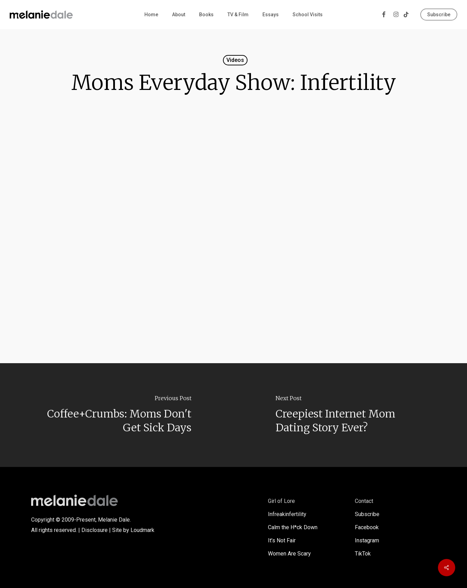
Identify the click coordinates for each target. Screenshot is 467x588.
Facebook (367, 527)
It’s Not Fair (282, 540)
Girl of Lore (281, 501)
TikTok (363, 553)
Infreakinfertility (287, 514)
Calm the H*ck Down (292, 527)
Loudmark (142, 530)
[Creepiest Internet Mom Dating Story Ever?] (350, 415)
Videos (235, 60)
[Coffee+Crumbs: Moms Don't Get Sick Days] (117, 415)
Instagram (367, 540)
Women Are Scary (289, 553)
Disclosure (94, 530)
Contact (364, 501)
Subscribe (367, 514)
